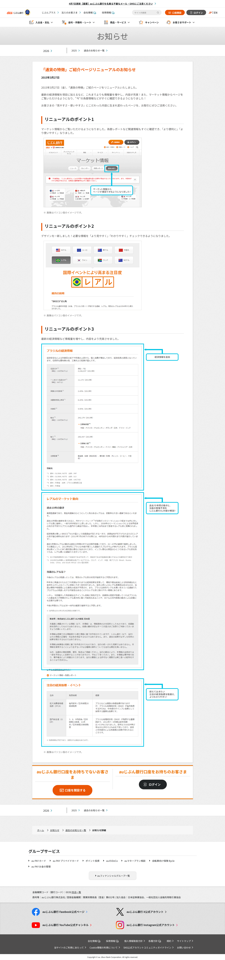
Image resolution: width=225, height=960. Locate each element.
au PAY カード (38, 860)
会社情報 (89, 12)
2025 (74, 50)
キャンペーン (152, 22)
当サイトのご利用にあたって (69, 947)
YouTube (65, 925)
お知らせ (54, 830)
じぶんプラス (49, 12)
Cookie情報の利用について (104, 947)
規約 (169, 941)
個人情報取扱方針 (133, 941)
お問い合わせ (184, 947)
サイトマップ (184, 941)
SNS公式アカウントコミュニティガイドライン (147, 947)
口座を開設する (75, 790)
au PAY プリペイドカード (66, 860)
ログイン (198, 12)
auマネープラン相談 (134, 860)
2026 (46, 51)
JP (210, 12)
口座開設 (176, 12)
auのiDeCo (112, 860)
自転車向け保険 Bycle (163, 860)
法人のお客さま (69, 12)
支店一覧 (76, 892)
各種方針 (154, 941)
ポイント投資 (92, 860)
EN (215, 12)
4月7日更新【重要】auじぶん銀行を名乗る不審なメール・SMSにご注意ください (111, 3)
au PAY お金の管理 (41, 866)
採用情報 (108, 12)
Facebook (63, 912)
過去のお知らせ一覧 (94, 50)
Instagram (151, 925)
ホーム (40, 830)
